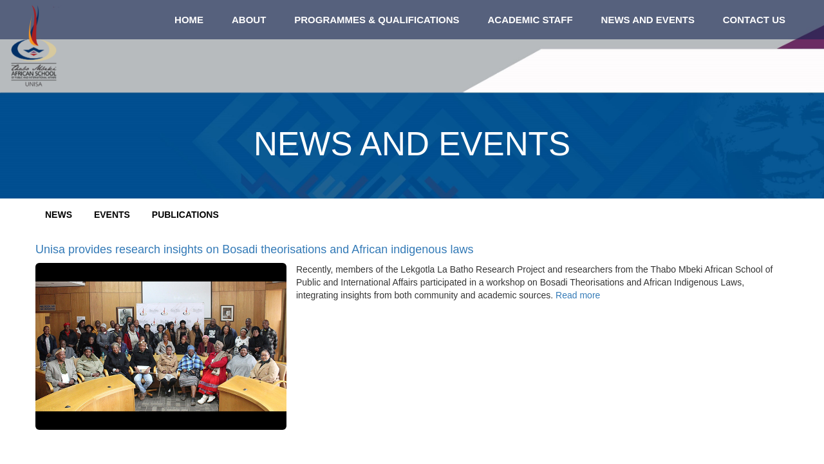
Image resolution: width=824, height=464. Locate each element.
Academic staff (529, 19)
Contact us (754, 19)
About (249, 19)
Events (112, 214)
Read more (578, 295)
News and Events (648, 19)
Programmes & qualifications (376, 19)
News (58, 214)
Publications (185, 214)
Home (188, 19)
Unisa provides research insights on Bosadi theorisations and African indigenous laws (254, 249)
